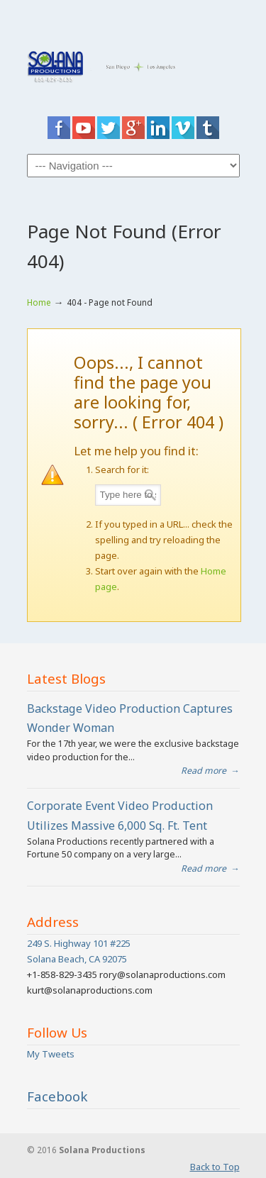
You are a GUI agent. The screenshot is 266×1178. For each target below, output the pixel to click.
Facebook (57, 1096)
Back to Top (215, 1166)
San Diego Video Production (133, 60)
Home (39, 302)
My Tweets (50, 1054)
